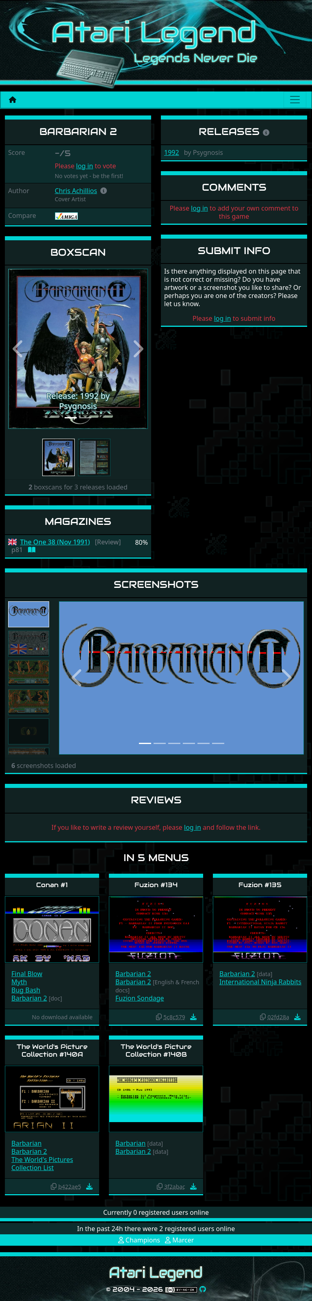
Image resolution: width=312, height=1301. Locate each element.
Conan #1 (52, 885)
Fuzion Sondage (139, 998)
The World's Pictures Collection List (42, 1163)
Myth (19, 981)
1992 (171, 152)
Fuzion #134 (156, 885)
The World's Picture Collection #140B (156, 1050)
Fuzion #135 (260, 885)
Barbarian (26, 1143)
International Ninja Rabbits (260, 981)
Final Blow (26, 973)
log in (84, 165)
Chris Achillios (76, 190)
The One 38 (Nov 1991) (55, 542)
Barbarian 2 (29, 998)
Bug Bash (25, 990)
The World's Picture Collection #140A (52, 1050)
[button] (103, 190)
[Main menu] (295, 99)
